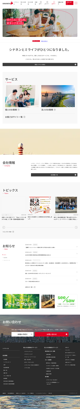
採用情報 (4, 390)
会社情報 (5, 368)
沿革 (3, 377)
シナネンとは (6, 361)
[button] (4, 228)
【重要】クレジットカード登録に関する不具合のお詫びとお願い (44, 249)
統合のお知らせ (44, 41)
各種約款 (4, 406)
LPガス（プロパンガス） (28, 376)
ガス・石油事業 (47, 373)
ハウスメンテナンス (27, 365)
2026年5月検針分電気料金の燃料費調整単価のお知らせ (41, 256)
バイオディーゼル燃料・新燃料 (51, 379)
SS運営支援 (47, 384)
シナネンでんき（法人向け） (51, 393)
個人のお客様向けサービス (30, 361)
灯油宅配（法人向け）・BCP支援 (51, 382)
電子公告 (56, 406)
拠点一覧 (4, 382)
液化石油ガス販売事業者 (8, 393)
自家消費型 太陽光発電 (49, 370)
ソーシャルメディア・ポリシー (46, 406)
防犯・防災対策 (26, 373)
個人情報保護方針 (12, 406)
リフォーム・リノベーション (29, 370)
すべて (5, 256)
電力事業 (46, 390)
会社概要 (4, 371)
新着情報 (6, 259)
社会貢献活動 (5, 380)
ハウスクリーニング (27, 367)
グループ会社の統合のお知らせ (34, 283)
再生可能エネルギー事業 (49, 364)
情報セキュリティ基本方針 (23, 406)
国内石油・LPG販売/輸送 (50, 376)
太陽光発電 (47, 368)
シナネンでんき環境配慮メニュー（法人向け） (53, 396)
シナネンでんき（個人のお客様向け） (31, 378)
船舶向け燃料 (48, 387)
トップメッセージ (6, 374)
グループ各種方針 (34, 406)
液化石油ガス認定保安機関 (8, 396)
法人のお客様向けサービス (51, 361)
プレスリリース (7, 261)
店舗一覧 (4, 385)
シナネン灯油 (26, 381)
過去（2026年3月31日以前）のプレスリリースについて (41, 275)
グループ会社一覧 (6, 388)
